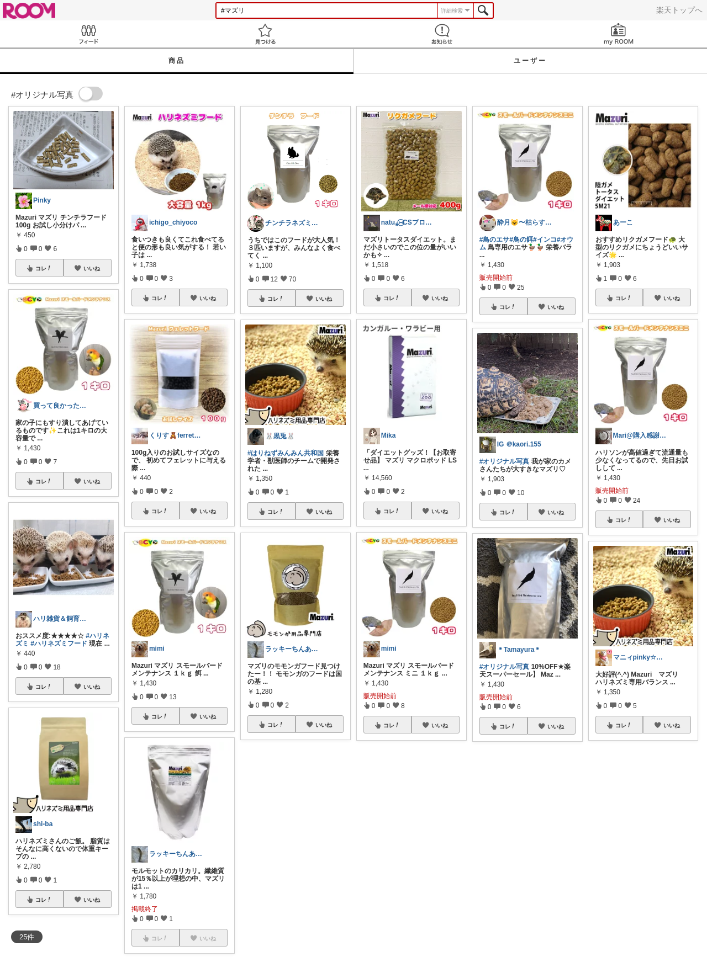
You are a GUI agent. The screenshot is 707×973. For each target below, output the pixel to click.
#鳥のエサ (494, 239)
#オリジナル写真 (504, 461)
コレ (43, 268)
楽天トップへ (679, 10)
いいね (91, 268)
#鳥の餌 (521, 239)
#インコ (545, 239)
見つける (265, 33)
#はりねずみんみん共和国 (285, 453)
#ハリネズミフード (58, 643)
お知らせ (442, 33)
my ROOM (618, 33)
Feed (88, 33)
